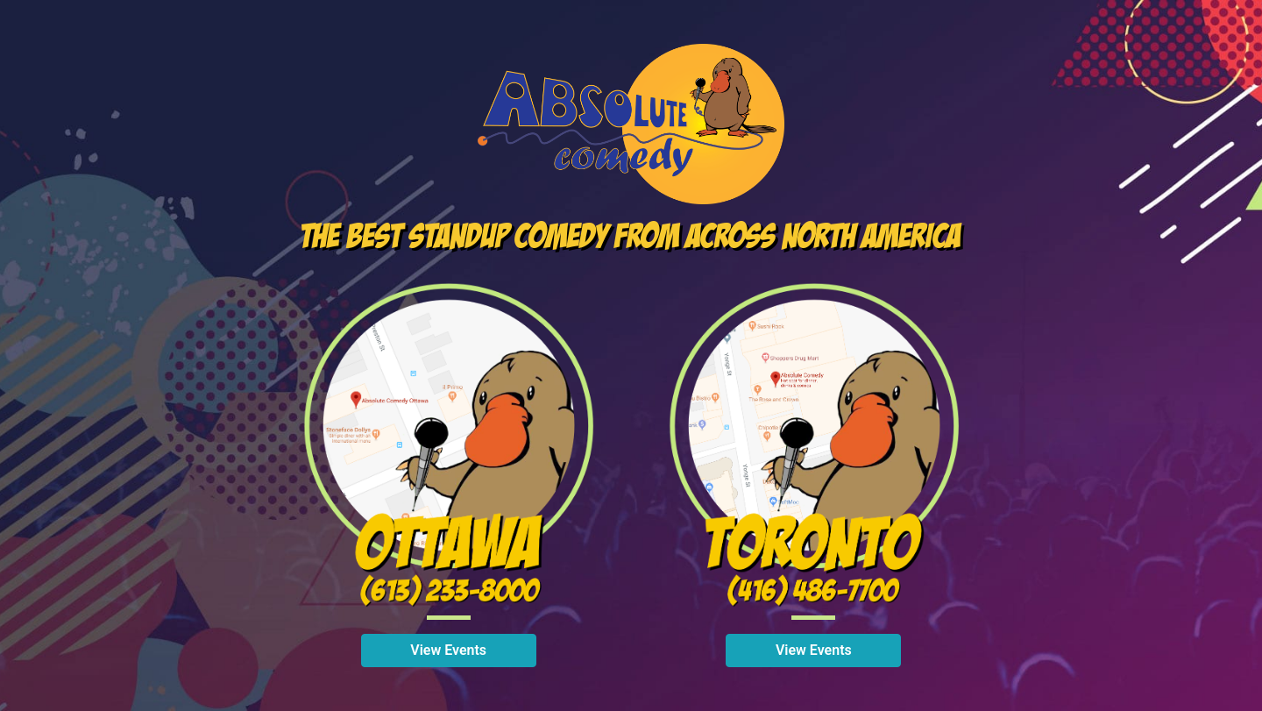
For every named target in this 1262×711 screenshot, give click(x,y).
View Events (448, 650)
